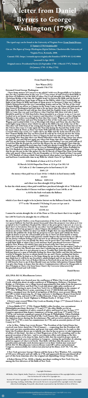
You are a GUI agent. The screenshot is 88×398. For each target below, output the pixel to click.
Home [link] (50, 2)
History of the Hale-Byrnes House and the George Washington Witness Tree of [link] (64, 2)
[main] (44, 19)
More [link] (79, 2)
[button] (86, 2)
